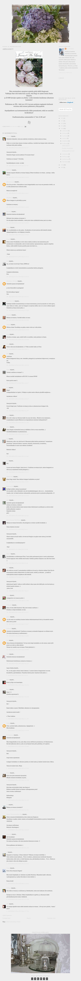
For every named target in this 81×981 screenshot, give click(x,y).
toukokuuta (65, 154)
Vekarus (9, 324)
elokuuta (64, 138)
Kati (8, 387)
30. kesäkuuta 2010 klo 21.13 (18, 663)
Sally (8, 654)
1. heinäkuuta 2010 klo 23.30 (18, 780)
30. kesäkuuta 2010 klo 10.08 (18, 577)
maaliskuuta (65, 159)
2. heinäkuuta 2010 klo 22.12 (18, 863)
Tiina (8, 344)
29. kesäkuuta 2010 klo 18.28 (18, 177)
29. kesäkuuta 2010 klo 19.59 (18, 330)
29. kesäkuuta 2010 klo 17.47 (18, 165)
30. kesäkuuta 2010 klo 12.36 (18, 600)
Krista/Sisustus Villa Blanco (14, 520)
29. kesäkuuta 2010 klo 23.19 (18, 495)
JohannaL (9, 315)
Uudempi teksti (6, 918)
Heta (8, 353)
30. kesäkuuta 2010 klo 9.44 (17, 563)
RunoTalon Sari (11, 301)
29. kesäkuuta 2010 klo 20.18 (18, 365)
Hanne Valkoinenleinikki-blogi (14, 814)
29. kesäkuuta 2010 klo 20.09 (18, 339)
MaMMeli (9, 170)
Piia (7, 804)
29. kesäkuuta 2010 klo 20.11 (18, 349)
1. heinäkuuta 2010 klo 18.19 (18, 730)
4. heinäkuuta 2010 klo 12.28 (18, 899)
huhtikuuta (65, 156)
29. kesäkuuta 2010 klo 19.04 (18, 234)
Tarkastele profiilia (65, 72)
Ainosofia (9, 834)
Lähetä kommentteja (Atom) (13, 921)
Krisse (8, 773)
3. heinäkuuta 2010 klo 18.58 (18, 883)
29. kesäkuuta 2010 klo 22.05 (18, 456)
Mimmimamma (10, 182)
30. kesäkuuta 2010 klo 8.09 (17, 549)
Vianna (8, 227)
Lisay (8, 415)
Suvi (8, 640)
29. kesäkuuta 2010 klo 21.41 (18, 434)
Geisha (8, 723)
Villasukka (9, 605)
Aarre (8, 679)
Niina (8, 689)
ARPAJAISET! (66, 145)
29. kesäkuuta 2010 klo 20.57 (18, 399)
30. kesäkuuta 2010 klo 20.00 (18, 649)
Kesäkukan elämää (40, 8)
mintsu (8, 617)
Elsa (8, 261)
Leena (8, 595)
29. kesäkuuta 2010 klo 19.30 (18, 310)
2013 (62, 121)
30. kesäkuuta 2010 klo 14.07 (18, 624)
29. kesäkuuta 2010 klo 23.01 (18, 482)
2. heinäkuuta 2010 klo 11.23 (18, 800)
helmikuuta (65, 161)
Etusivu (29, 918)
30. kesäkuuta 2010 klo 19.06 (18, 636)
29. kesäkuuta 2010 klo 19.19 (18, 276)
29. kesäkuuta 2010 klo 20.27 (18, 383)
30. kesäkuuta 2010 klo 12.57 (18, 612)
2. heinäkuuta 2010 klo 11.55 (18, 810)
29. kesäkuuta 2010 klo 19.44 (18, 320)
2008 (62, 167)
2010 (62, 128)
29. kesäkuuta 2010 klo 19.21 (18, 296)
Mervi (8, 427)
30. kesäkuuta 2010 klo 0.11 (17, 529)
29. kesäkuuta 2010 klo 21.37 (18, 410)
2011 (62, 126)
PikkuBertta (10, 197)
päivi (8, 500)
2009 (62, 165)
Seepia (8, 868)
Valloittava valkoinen (12, 281)
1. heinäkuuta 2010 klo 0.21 (17, 675)
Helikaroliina (10, 476)
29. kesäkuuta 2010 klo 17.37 (18, 147)
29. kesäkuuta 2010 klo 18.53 (18, 207)
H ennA (8, 239)
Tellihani (9, 136)
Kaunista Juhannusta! (67, 148)
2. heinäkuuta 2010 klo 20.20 (18, 830)
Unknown (9, 628)
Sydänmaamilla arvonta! (68, 151)
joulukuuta (65, 130)
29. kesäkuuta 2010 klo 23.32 (18, 515)
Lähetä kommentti (7, 915)
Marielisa (9, 211)
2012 (62, 123)
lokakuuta (65, 133)
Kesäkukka (70, 48)
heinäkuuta (65, 141)
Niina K (9, 554)
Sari (8, 438)
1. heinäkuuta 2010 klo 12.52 (18, 685)
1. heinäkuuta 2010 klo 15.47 (18, 719)
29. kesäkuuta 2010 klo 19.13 (18, 256)
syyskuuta (65, 136)
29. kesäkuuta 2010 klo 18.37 (18, 193)
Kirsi (8, 567)
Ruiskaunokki (10, 486)
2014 (62, 118)
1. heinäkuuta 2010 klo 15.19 (18, 697)
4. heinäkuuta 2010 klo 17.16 (18, 911)
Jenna (8, 334)
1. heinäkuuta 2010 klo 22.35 (18, 768)
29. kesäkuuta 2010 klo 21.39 (18, 422)
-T (7, 852)
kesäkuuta (65, 143)
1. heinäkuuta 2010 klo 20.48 (18, 746)
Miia (8, 904)
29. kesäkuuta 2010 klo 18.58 (18, 223)
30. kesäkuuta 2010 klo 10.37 (18, 591)
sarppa (8, 369)
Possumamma (10, 735)
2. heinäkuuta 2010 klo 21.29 (18, 847)
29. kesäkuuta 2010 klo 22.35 (18, 472)
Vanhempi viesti (51, 918)
